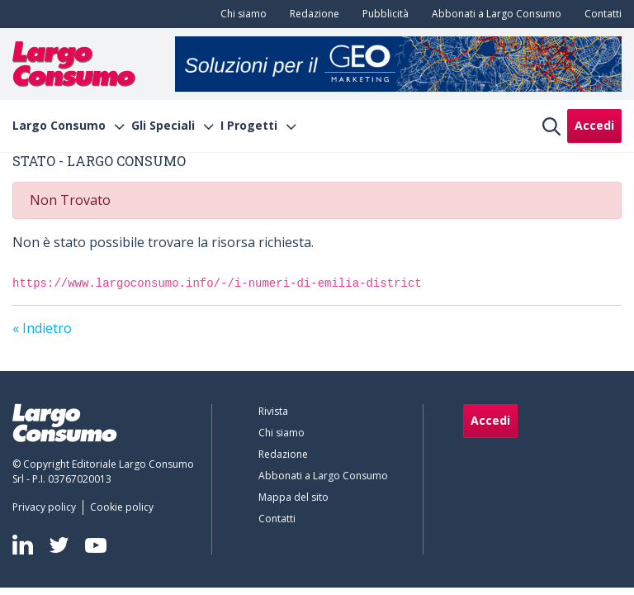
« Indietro (42, 328)
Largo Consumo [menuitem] (59, 125)
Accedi (594, 125)
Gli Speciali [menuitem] (163, 125)
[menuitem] (240, 14)
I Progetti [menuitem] (248, 125)
